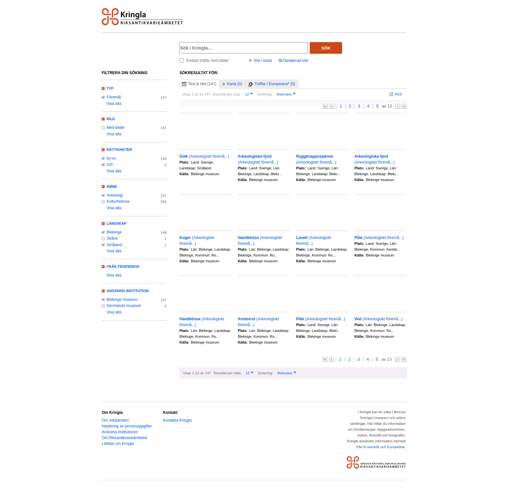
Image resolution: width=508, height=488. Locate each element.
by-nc (111, 158)
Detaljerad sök (295, 60)
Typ (110, 88)
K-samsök (371, 447)
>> (404, 106)
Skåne (112, 238)
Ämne (112, 186)
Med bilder (116, 127)
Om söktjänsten (115, 420)
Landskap (116, 223)
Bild (111, 119)
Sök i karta (263, 60)
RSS (398, 94)
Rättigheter (119, 150)
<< (325, 106)
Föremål (114, 97)
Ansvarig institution (128, 291)
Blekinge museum (122, 299)
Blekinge (114, 232)
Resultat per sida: (227, 94)
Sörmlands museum (124, 305)
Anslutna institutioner (120, 432)
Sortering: (264, 94)
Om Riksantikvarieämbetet (124, 438)
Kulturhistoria (118, 201)
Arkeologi (115, 195)
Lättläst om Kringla (118, 443)
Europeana (396, 447)
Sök (326, 48)
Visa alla (114, 103)
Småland (114, 245)
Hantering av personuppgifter (127, 426)
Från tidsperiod (123, 266)
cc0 (110, 164)
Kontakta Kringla (177, 420)
